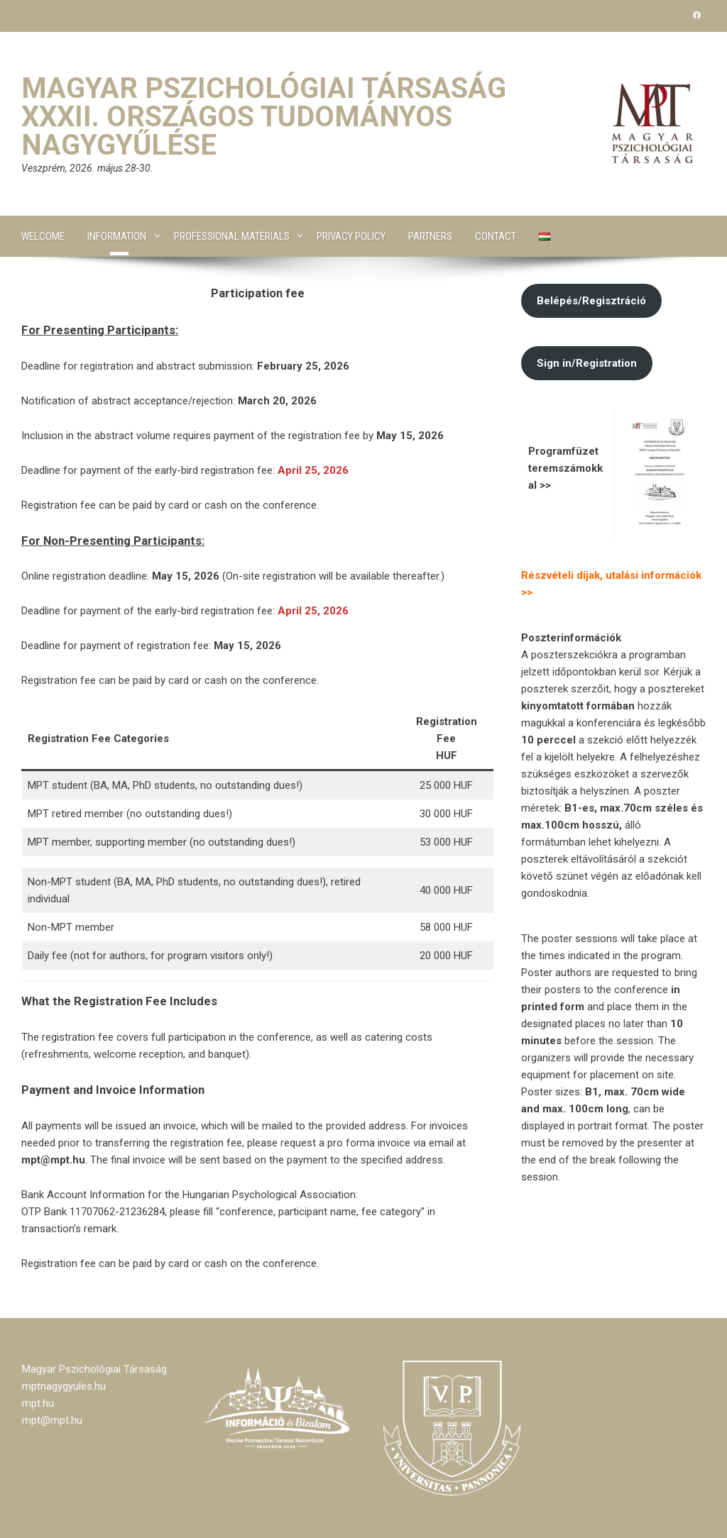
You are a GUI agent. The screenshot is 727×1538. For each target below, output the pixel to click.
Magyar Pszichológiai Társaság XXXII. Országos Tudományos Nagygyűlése (263, 117)
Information (116, 236)
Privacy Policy (351, 236)
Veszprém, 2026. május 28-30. (87, 168)
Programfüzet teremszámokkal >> (565, 468)
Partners (430, 236)
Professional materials (232, 236)
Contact (495, 236)
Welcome (43, 236)
